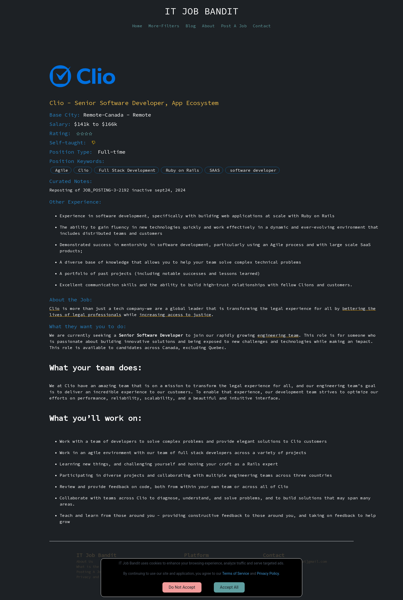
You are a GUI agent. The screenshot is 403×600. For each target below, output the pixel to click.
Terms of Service (235, 573)
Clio (54, 308)
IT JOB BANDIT (201, 11)
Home (137, 25)
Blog (191, 25)
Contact (262, 25)
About (208, 25)
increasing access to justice (175, 314)
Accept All (229, 587)
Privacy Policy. (268, 573)
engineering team (278, 335)
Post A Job (234, 25)
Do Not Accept (182, 587)
